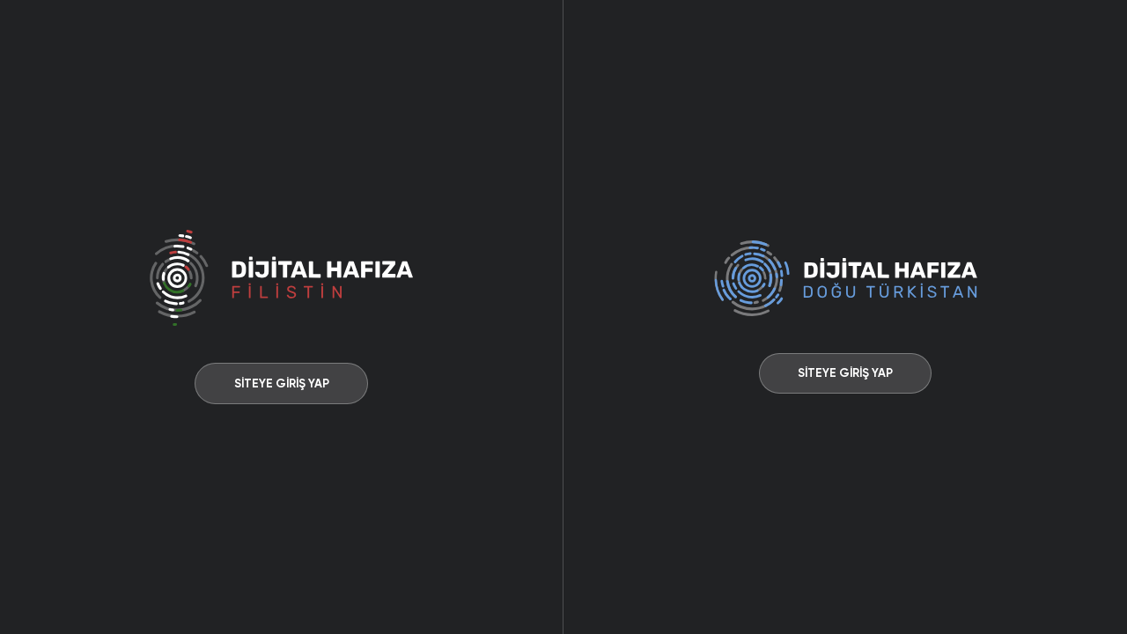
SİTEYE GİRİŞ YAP (281, 383)
